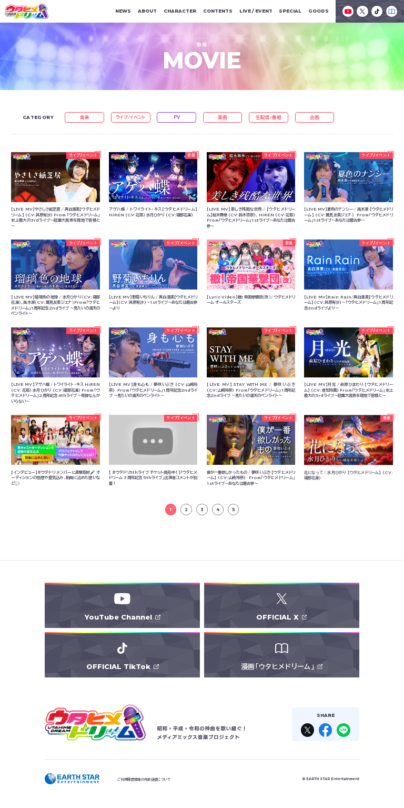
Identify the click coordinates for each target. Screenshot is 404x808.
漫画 (222, 117)
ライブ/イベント (131, 117)
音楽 (84, 117)
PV (177, 117)
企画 (314, 117)
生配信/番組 (268, 117)
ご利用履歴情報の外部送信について (143, 779)
